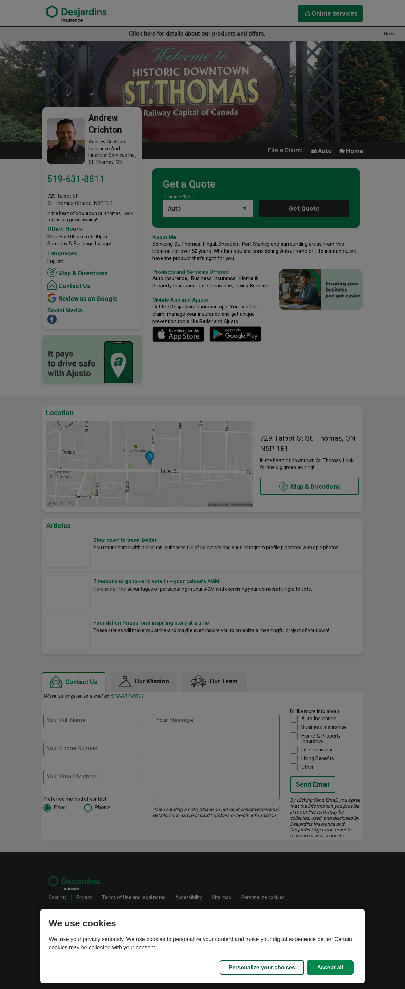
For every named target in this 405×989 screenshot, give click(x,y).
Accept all (330, 967)
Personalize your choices (262, 967)
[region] (202, 946)
